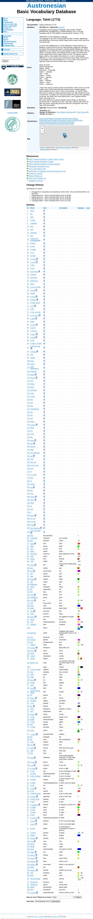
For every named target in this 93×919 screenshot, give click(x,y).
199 (28, 762)
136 (28, 875)
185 (28, 487)
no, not (32, 519)
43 (28, 574)
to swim (32, 812)
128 (28, 412)
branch (32, 378)
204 (28, 579)
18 (28, 559)
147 (28, 428)
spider (32, 719)
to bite (32, 265)
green (32, 608)
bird (31, 549)
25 (28, 674)
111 (28, 592)
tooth (32, 742)
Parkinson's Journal (35, 174)
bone (32, 709)
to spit (32, 722)
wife (31, 622)
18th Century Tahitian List (37, 178)
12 (28, 711)
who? (32, 500)
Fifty (31, 525)
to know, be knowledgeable (35, 239)
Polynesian (51, 124)
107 (28, 368)
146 (28, 541)
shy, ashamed (35, 453)
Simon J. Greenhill (38, 916)
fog (31, 415)
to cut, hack (34, 315)
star (31, 724)
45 (28, 582)
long (31, 758)
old (31, 456)
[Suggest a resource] (36, 181)
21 (28, 243)
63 (28, 284)
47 (28, 833)
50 (28, 274)
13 (28, 543)
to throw (33, 352)
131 (28, 565)
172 (28, 796)
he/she (32, 484)
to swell (32, 734)
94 (28, 351)
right (31, 217)
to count (33, 522)
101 (28, 791)
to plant (32, 328)
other (32, 503)
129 (28, 653)
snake (32, 364)
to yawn (33, 833)
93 (28, 347)
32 (28, 835)
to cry (32, 253)
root (31, 381)
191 (28, 506)
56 (28, 556)
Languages (7, 36)
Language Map (8, 45)
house (32, 619)
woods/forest (34, 409)
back (32, 544)
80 (28, 318)
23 (28, 551)
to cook (32, 262)
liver (31, 236)
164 (28, 606)
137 (28, 648)
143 (28, 589)
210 (28, 532)
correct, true (34, 465)
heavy (32, 421)
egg (31, 576)
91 (28, 771)
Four (31, 601)
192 (28, 509)
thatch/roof (33, 281)
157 (28, 748)
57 (28, 624)
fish (31, 592)
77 (28, 818)
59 (28, 656)
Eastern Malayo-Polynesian (56, 120)
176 (28, 844)
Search (5, 40)
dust (31, 230)
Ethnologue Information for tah (39, 166)
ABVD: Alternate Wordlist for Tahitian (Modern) (44, 164)
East (62, 124)
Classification (8, 43)
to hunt (32, 297)
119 (28, 390)
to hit (32, 306)
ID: (28, 208)
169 (28, 468)
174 (28, 475)
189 (28, 500)
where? (32, 862)
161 (28, 453)
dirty (31, 226)
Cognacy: (81, 208)
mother (32, 656)
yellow (32, 887)
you (31, 490)
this (31, 753)
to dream (33, 274)
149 (28, 431)
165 (28, 462)
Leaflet (42, 147)
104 (28, 584)
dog (31, 355)
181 (28, 861)
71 (28, 303)
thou (31, 536)
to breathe (33, 538)
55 (28, 879)
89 (28, 337)
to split (32, 319)
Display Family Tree (10, 54)
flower (32, 384)
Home (5, 18)
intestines (33, 233)
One (31, 688)
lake (31, 406)
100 (28, 361)
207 (28, 838)
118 (28, 387)
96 (28, 355)
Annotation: (63, 208)
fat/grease (33, 584)
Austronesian (49, 1)
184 (28, 484)
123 (28, 396)
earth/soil (33, 390)
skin (31, 711)
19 (28, 701)
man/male (33, 278)
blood (32, 551)
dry (31, 571)
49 (28, 271)
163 (28, 459)
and (31, 509)
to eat (32, 785)
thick (31, 748)
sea (31, 399)
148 (28, 867)
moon (32, 653)
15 (28, 709)
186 (28, 490)
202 (28, 706)
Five (31, 595)
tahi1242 (62, 27)
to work (32, 325)
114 (28, 642)
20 (28, 239)
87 (28, 734)
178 (28, 478)
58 (28, 622)
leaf (31, 642)
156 (28, 443)
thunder (32, 640)
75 (28, 669)
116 (28, 384)
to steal (32, 727)
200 (28, 600)
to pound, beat (35, 346)
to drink (32, 783)
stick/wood (33, 882)
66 (28, 287)
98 (28, 576)
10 (28, 226)
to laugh (33, 249)
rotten (32, 375)
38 (28, 259)
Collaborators (8, 22)
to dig (32, 340)
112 (28, 374)
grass (32, 387)
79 (28, 882)
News (5, 32)
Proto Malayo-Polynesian (64, 112)
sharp (32, 321)
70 (28, 300)
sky (31, 412)
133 (28, 637)
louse (32, 651)
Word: (32, 208)
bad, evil (33, 462)
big (31, 437)
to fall (32, 788)
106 (28, 364)
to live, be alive (35, 312)
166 (28, 465)
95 (28, 788)
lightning (33, 633)
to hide (32, 769)
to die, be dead (35, 669)
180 (28, 481)
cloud (32, 565)
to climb (33, 797)
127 (28, 409)
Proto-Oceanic (81, 112)
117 (28, 603)
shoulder (33, 701)
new (31, 459)
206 (28, 745)
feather (32, 358)
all (31, 506)
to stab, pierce (35, 303)
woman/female (35, 879)
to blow (32, 648)
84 (28, 328)
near (31, 672)
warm (32, 617)
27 (28, 685)
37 (28, 785)
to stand (33, 807)
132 (28, 415)
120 (28, 730)
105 (28, 737)
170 (28, 855)
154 (28, 440)
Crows (58, 1)
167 (28, 677)
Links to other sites (10, 24)
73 (28, 727)
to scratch (33, 818)
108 (28, 651)
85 (28, 331)
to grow (32, 334)
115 (28, 381)
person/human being (35, 692)
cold (31, 765)
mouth (32, 658)
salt (31, 403)
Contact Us (7, 28)
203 (28, 698)
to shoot (33, 300)
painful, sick (34, 663)
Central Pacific (62, 122)
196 (28, 522)
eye (31, 582)
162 (28, 456)
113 (28, 378)
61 (28, 619)
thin (31, 444)
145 (28, 714)
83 (28, 325)
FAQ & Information (10, 26)
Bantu (64, 1)
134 (28, 640)
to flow (32, 396)
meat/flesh (33, 597)
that (31, 478)
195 (28, 519)
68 (28, 293)
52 (28, 807)
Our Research (8, 30)
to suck (32, 810)
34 (28, 253)
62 (28, 281)
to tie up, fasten (35, 287)
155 (28, 757)
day (31, 568)
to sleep (33, 779)
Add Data (6, 49)
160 (28, 663)
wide (31, 450)
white (32, 867)
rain (31, 637)
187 (28, 493)
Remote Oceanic (51, 122)
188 (28, 497)
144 (28, 425)
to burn (32, 425)
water (32, 852)
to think (32, 243)
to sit (32, 703)
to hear (32, 828)
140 (28, 571)
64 (28, 717)
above (32, 846)
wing (31, 361)
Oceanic (69, 120)
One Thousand (35, 531)
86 (28, 334)
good (32, 606)
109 (28, 371)
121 (28, 393)
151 (28, 608)
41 (28, 265)
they (31, 493)
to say (32, 717)
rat (31, 695)
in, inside (33, 475)
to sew (32, 290)
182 (28, 628)
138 (28, 617)
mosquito (33, 371)
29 (28, 799)
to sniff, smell (34, 799)
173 (28, 472)
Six (31, 706)
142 (28, 421)
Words (5, 38)
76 (28, 312)
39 (28, 262)
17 (28, 236)
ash (31, 541)
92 (28, 343)
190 (28, 503)
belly (31, 546)
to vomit (33, 256)
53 (28, 692)
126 (28, 406)
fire (31, 589)
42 (28, 810)
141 (28, 418)
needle (32, 293)
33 (28, 249)
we (31, 487)
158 (28, 446)
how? (32, 516)
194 (28, 515)
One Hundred (34, 528)
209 (28, 528)
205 (28, 680)
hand (32, 211)
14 (28, 546)
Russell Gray (55, 916)
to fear (32, 246)
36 (28, 722)
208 (28, 525)
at (31, 472)
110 (28, 719)
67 (28, 290)
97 (28, 549)
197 (28, 688)
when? (32, 855)
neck (32, 674)
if (30, 512)
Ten (31, 745)
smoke (32, 714)
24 (28, 614)
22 (28, 246)
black (32, 428)
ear (31, 574)
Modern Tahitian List (36, 176)
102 (28, 695)
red (31, 431)
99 (28, 358)
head (32, 614)
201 (28, 595)
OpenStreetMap (45, 149)
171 (28, 768)
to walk (32, 220)
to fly (32, 791)
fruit (31, 603)
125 (28, 403)
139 (28, 765)
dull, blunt (33, 554)
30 (28, 658)
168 (28, 568)
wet (31, 418)
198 (28, 841)
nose (32, 685)
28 (28, 538)
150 (28, 887)
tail (31, 737)
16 (28, 233)
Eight (32, 579)
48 (28, 779)
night (32, 677)
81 (28, 321)
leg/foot (32, 645)
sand (32, 393)
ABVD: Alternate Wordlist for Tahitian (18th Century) (46, 159)
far (31, 481)
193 (28, 512)
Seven (32, 698)
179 (28, 672)
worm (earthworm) (34, 367)
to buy (32, 771)
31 (28, 742)
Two (31, 841)
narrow (32, 446)
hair (31, 611)
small (32, 434)
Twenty (32, 838)
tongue (32, 835)
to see (32, 268)
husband (33, 624)
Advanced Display (9, 41)
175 (28, 846)
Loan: (88, 208)
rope (31, 751)
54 (28, 278)
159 (28, 450)
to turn (32, 821)
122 (28, 852)
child (31, 556)
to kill (32, 309)
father (32, 587)
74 (28, 309)
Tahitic (71, 124)
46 (28, 268)
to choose (33, 331)
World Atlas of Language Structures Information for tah (47, 171)
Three (32, 762)
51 (28, 703)
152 (28, 434)
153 (28, 437)
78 (28, 315)
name (32, 284)
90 (28, 340)
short (32, 440)
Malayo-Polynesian (55, 119)
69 (28, 296)
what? (32, 497)
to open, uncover (36, 343)
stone (32, 730)
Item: (45, 208)
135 (28, 633)
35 (28, 256)
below (32, 844)
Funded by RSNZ (12, 113)
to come (33, 774)
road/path (33, 223)
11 (28, 230)
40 (28, 783)
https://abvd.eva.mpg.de (34, 1)
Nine (31, 680)
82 (28, 554)
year (31, 468)
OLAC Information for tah (37, 169)
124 (28, 399)
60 (28, 587)
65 (28, 751)
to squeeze (34, 805)
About (5, 20)
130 (28, 724)
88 (28, 805)
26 (28, 611)
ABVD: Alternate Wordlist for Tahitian (41, 162)
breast (32, 559)
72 (28, 306)
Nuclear (57, 124)
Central (66, 124)
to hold (32, 337)
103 (28, 597)
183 (28, 536)
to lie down (34, 272)
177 (28, 753)
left (31, 214)
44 (28, 828)
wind (31, 875)
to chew (33, 259)
